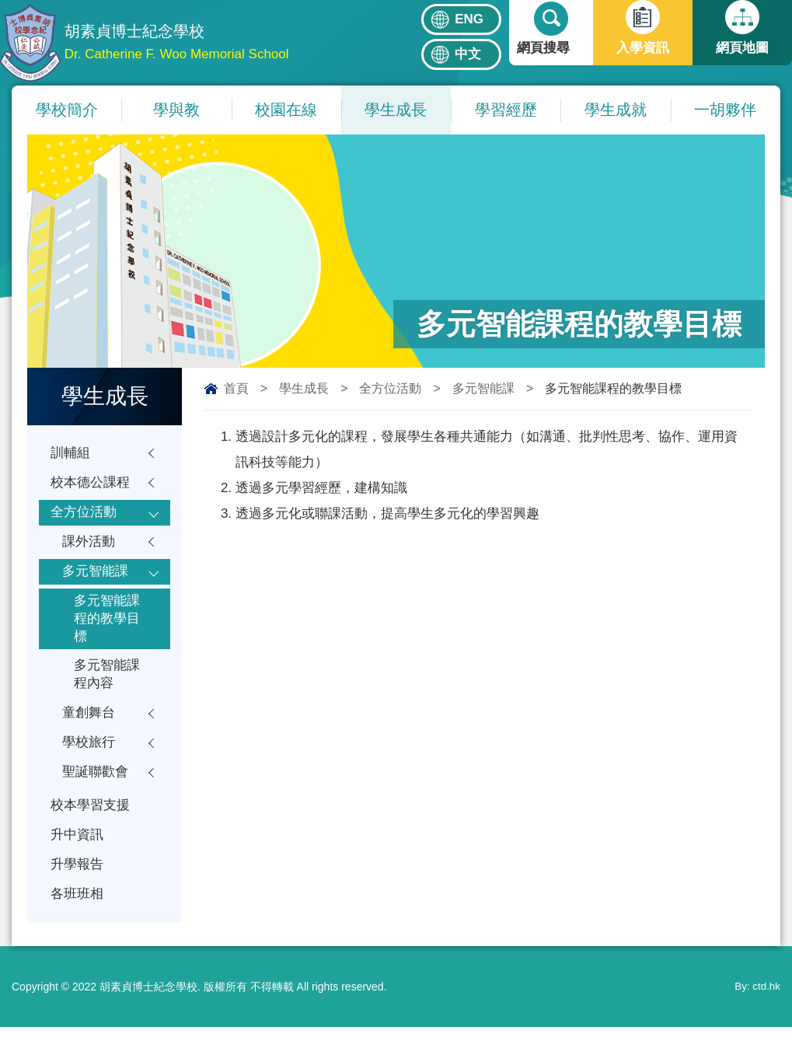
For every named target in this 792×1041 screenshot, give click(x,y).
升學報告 (77, 877)
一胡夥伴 (725, 109)
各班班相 (77, 907)
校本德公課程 (90, 484)
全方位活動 (390, 388)
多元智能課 (483, 388)
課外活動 (88, 544)
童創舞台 (88, 721)
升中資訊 (77, 847)
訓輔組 (70, 453)
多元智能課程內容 (107, 682)
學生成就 (615, 109)
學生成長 (396, 109)
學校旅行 (88, 752)
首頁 (236, 388)
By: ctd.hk (756, 1000)
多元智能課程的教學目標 (107, 624)
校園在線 (286, 109)
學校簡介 (67, 109)
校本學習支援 (90, 816)
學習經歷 (506, 109)
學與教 (176, 109)
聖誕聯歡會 (95, 782)
